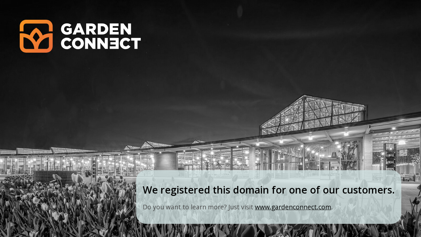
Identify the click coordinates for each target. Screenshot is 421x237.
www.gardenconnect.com (293, 206)
